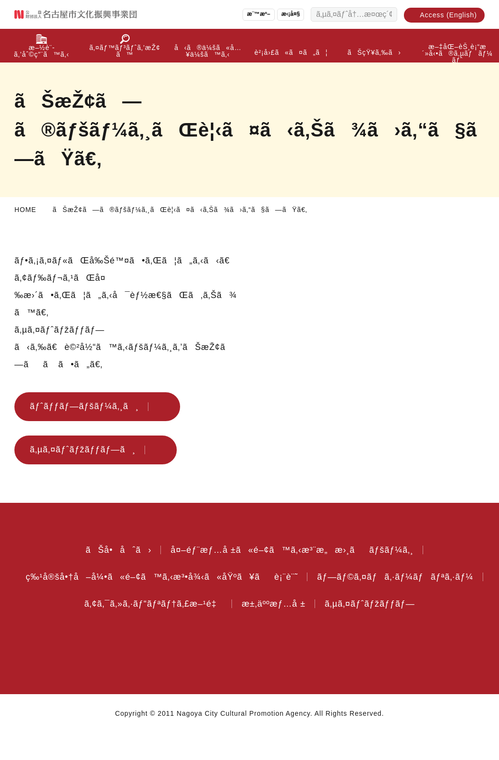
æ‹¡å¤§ (286, 14)
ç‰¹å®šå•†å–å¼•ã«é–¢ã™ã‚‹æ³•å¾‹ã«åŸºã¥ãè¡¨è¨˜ (250, 577)
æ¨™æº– (251, 14)
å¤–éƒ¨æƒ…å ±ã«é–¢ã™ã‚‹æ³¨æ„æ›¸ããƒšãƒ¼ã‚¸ (292, 550)
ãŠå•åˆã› (113, 550)
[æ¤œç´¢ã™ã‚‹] (387, 14)
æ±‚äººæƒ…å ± (424, 604)
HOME (25, 209)
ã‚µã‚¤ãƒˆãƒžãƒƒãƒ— (249, 630)
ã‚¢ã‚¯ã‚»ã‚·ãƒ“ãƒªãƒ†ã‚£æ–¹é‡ (295, 604)
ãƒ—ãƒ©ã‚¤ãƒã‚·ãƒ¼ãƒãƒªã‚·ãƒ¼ (121, 604)
